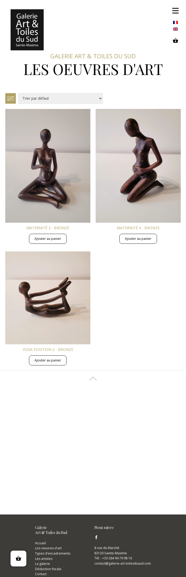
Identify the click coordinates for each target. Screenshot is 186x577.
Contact (41, 574)
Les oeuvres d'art (48, 548)
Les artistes (43, 558)
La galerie (42, 563)
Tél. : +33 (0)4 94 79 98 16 (113, 558)
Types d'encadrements (52, 553)
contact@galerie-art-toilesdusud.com (122, 563)
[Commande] (60, 98)
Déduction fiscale (48, 569)
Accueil (40, 543)
